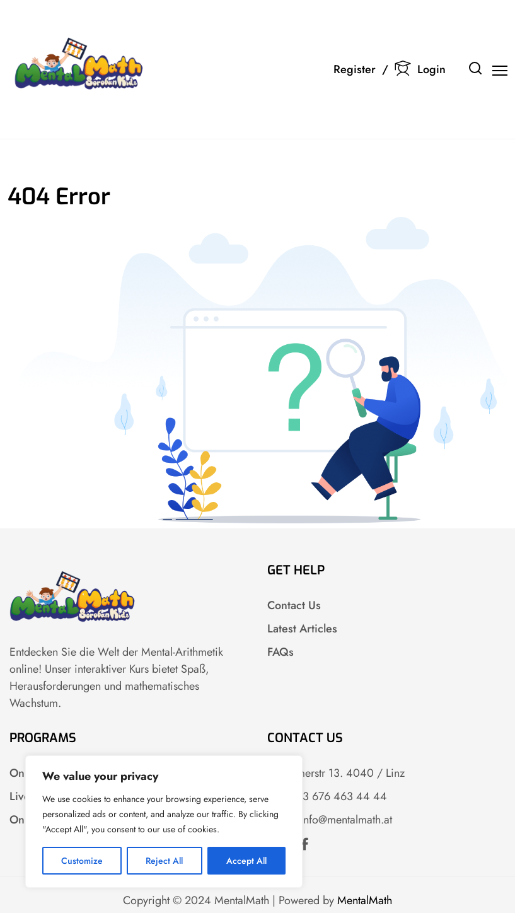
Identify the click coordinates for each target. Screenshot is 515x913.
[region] (164, 821)
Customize (82, 860)
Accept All (246, 860)
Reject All (164, 860)
